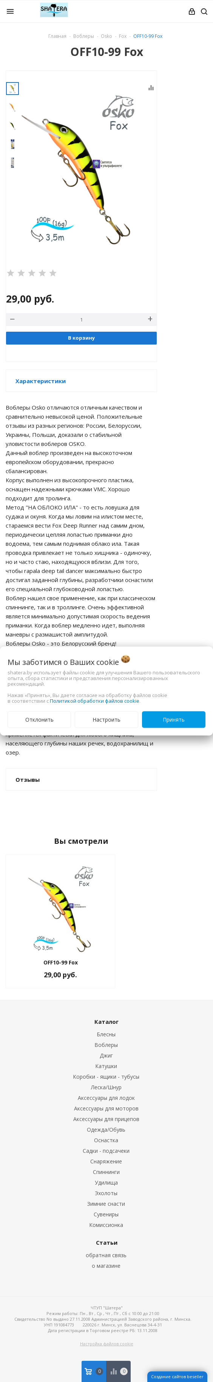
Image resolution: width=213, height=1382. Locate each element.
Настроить (106, 719)
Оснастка (106, 1140)
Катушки (106, 1066)
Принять (174, 719)
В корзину (81, 337)
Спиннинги (106, 1171)
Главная (57, 36)
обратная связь (106, 1255)
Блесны (106, 1034)
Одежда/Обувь (106, 1129)
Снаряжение (106, 1161)
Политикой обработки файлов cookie (94, 700)
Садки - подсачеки (106, 1150)
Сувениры (106, 1214)
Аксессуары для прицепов (106, 1119)
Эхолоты (106, 1193)
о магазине (106, 1265)
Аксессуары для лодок (106, 1097)
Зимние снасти (106, 1203)
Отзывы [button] (27, 779)
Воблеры (106, 1044)
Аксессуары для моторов (106, 1108)
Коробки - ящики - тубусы (106, 1076)
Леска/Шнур (106, 1087)
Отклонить (39, 719)
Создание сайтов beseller (177, 1376)
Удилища (106, 1182)
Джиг (106, 1055)
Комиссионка (106, 1224)
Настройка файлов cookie (106, 1343)
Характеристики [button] (40, 381)
